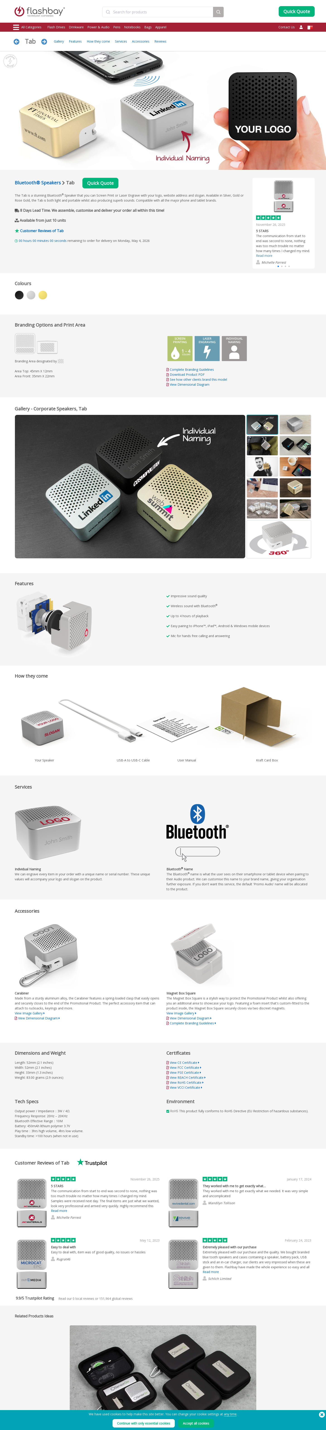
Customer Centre (146, 1399)
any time (230, 1414)
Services (121, 41)
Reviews (160, 41)
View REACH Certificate (187, 1077)
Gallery (59, 41)
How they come (98, 41)
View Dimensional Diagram (189, 384)
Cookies (201, 1399)
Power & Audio (98, 27)
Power (18, 1404)
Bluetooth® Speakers (38, 183)
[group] (283, 223)
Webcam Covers (24, 1409)
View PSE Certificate (184, 1072)
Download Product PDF (185, 374)
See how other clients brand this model (198, 379)
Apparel (160, 27)
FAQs (138, 1404)
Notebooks (132, 27)
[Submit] (108, 12)
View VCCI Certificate (185, 1087)
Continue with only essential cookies (143, 1423)
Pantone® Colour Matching (91, 1399)
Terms (200, 1394)
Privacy (200, 1409)
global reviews (116, 1298)
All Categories (27, 27)
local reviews (83, 1298)
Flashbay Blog (267, 1394)
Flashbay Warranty (147, 1409)
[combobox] (157, 12)
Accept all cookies (196, 1423)
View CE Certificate (183, 1062)
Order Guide (143, 1394)
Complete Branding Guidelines (192, 369)
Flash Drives (56, 27)
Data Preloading (84, 1394)
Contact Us (286, 27)
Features (75, 41)
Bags (148, 27)
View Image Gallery (29, 1013)
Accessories (140, 41)
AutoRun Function (85, 1404)
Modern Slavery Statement (212, 1404)
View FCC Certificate (184, 1067)
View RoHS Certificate (185, 1082)
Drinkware (76, 27)
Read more (264, 255)
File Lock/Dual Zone (86, 1409)
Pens (116, 27)
